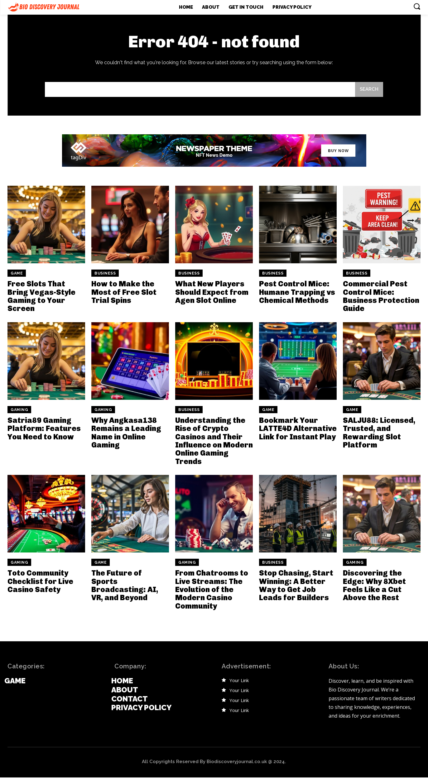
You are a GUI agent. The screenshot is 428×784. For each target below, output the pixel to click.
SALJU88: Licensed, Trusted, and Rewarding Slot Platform (379, 432)
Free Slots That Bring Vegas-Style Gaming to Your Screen (41, 296)
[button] (417, 6)
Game (17, 273)
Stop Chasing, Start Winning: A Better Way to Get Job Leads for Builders (296, 585)
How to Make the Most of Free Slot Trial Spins (123, 292)
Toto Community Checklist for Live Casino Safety (40, 581)
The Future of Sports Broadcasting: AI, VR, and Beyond (124, 585)
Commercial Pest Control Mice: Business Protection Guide (381, 296)
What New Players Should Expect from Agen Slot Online (211, 292)
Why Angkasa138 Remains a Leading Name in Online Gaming (126, 432)
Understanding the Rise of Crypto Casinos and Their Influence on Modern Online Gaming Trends (214, 441)
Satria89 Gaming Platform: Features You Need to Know (44, 428)
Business (105, 273)
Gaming (19, 410)
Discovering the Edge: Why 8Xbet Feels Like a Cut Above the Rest (374, 585)
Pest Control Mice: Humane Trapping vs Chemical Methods (297, 292)
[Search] (369, 89)
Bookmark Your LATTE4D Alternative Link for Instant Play (298, 428)
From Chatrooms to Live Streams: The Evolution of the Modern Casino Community (211, 589)
